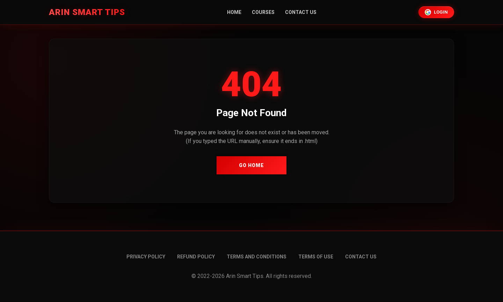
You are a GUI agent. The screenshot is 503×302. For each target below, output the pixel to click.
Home (234, 12)
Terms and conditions (256, 256)
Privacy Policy (145, 256)
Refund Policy (196, 256)
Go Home (251, 165)
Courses (263, 12)
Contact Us (300, 12)
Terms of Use (315, 256)
